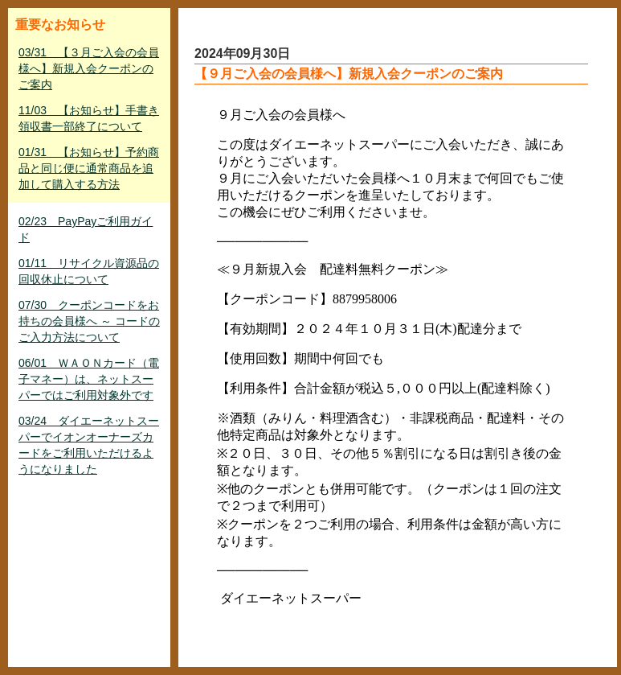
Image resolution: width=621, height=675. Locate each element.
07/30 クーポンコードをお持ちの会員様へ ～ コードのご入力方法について (89, 321)
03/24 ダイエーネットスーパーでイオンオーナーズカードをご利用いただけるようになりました (88, 444)
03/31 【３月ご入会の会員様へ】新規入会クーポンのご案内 (88, 68)
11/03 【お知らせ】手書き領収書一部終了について (88, 118)
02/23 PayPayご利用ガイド (85, 229)
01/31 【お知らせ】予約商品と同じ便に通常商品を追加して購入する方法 (88, 168)
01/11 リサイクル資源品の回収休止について (88, 271)
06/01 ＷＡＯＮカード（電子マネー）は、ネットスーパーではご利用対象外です (88, 378)
